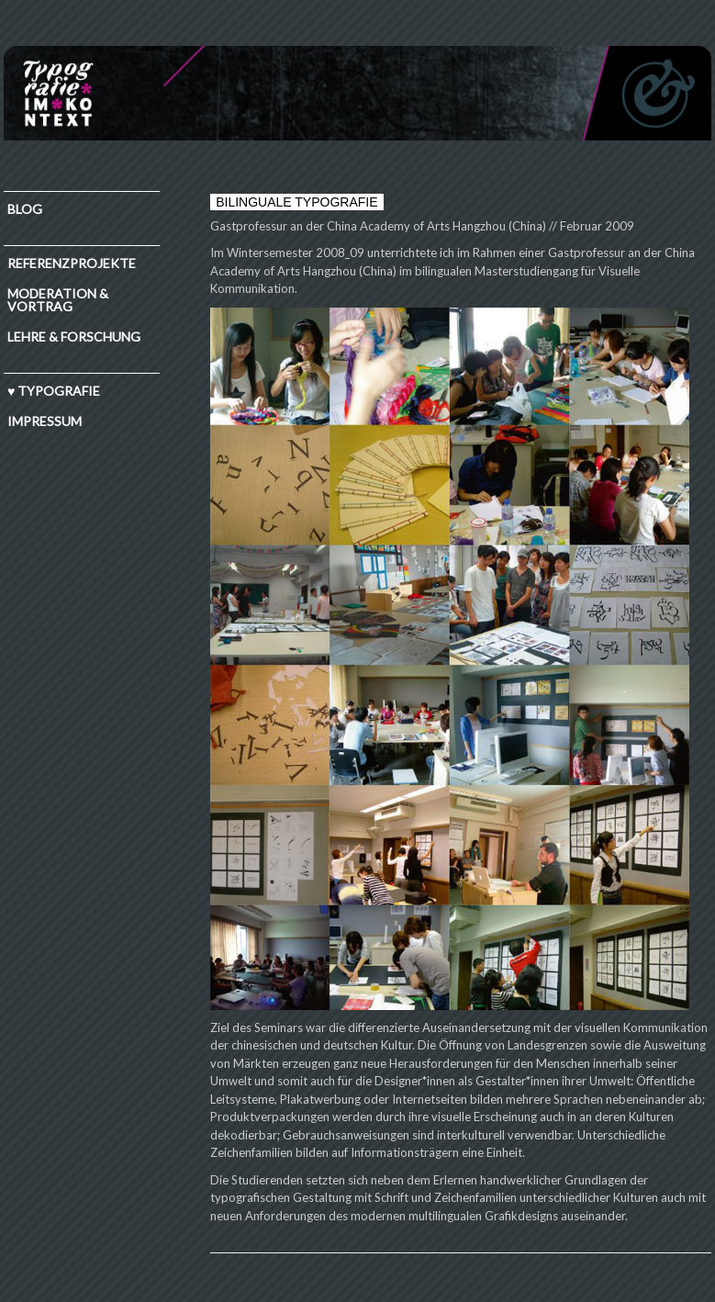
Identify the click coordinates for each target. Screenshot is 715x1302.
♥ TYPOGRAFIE (53, 390)
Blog (24, 209)
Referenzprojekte (71, 263)
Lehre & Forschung (73, 336)
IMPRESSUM (44, 421)
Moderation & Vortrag (57, 300)
